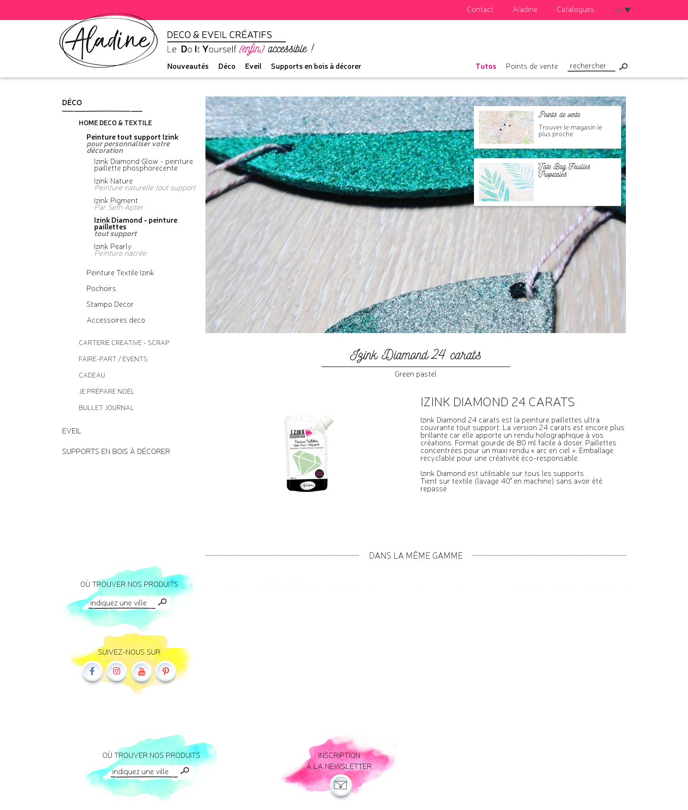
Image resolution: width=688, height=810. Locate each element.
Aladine (525, 8)
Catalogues (575, 8)
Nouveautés (188, 65)
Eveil (253, 65)
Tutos (485, 65)
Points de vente (532, 65)
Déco (227, 65)
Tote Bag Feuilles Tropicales (564, 170)
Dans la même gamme (416, 555)
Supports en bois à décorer (316, 65)
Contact (480, 8)
